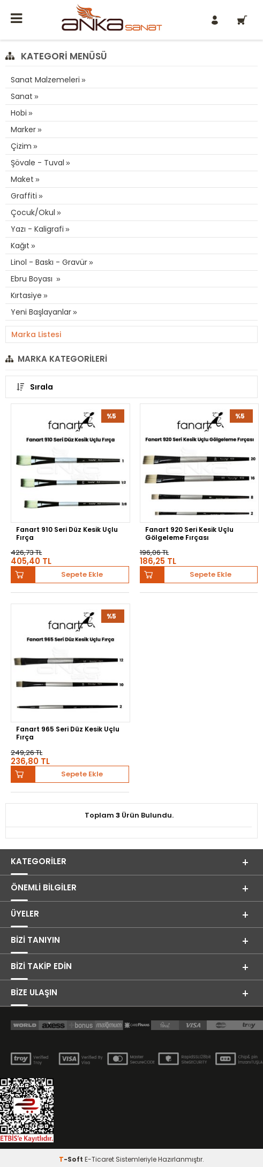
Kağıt (20, 245)
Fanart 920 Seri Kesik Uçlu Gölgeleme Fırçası (189, 533)
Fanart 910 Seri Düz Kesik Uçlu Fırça (67, 533)
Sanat (22, 96)
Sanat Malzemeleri (45, 79)
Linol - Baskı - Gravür (49, 262)
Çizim (21, 146)
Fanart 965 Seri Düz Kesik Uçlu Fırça (67, 733)
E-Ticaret (99, 1159)
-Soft (72, 1159)
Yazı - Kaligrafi (37, 229)
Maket (22, 179)
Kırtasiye (26, 295)
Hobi (19, 113)
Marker (23, 129)
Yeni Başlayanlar (41, 312)
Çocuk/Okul (33, 212)
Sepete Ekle (82, 574)
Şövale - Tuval (37, 162)
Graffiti (24, 195)
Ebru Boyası (33, 278)
